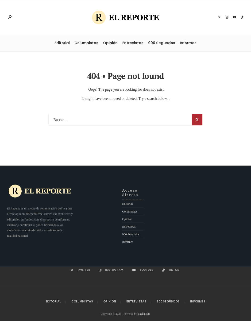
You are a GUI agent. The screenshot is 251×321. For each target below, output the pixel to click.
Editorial (62, 42)
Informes (188, 42)
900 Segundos (161, 42)
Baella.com (144, 313)
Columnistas (86, 42)
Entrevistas (132, 42)
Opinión (110, 42)
